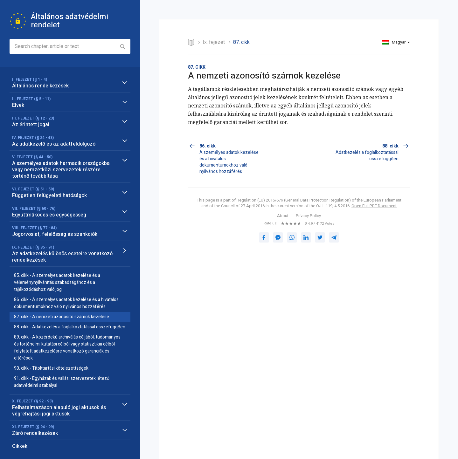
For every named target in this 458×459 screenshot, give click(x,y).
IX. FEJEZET (214, 42)
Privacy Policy (308, 216)
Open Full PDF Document (374, 206)
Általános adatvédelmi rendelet (69, 21)
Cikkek (19, 446)
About (282, 216)
